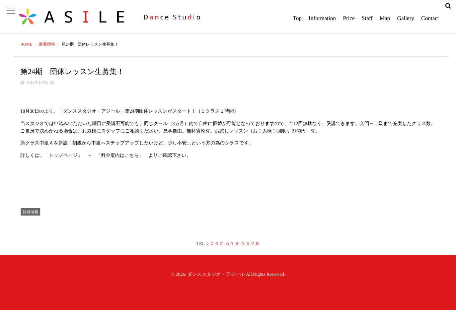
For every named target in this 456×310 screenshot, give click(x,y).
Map (385, 21)
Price (349, 21)
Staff (367, 21)
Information (322, 21)
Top (297, 21)
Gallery (405, 21)
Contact (430, 21)
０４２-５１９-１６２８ (234, 243)
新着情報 (30, 211)
